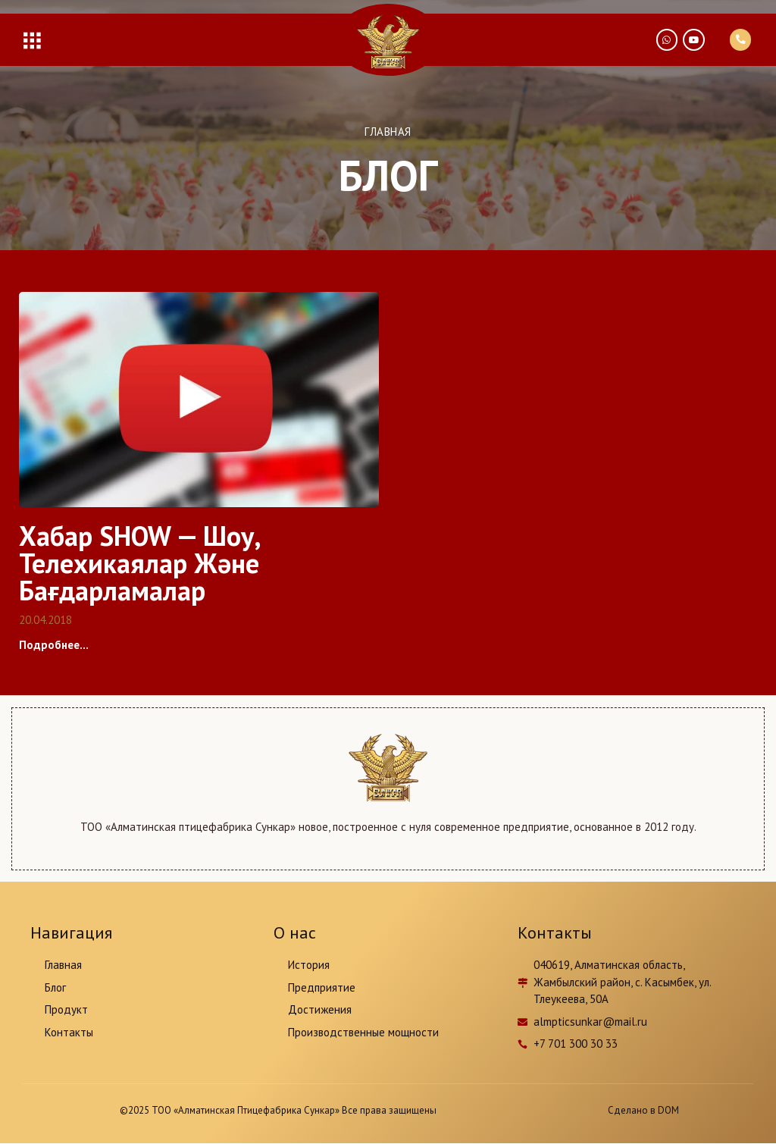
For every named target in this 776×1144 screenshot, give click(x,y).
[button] (31, 39)
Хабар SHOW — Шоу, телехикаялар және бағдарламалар (139, 564)
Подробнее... (54, 645)
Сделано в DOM (643, 1110)
